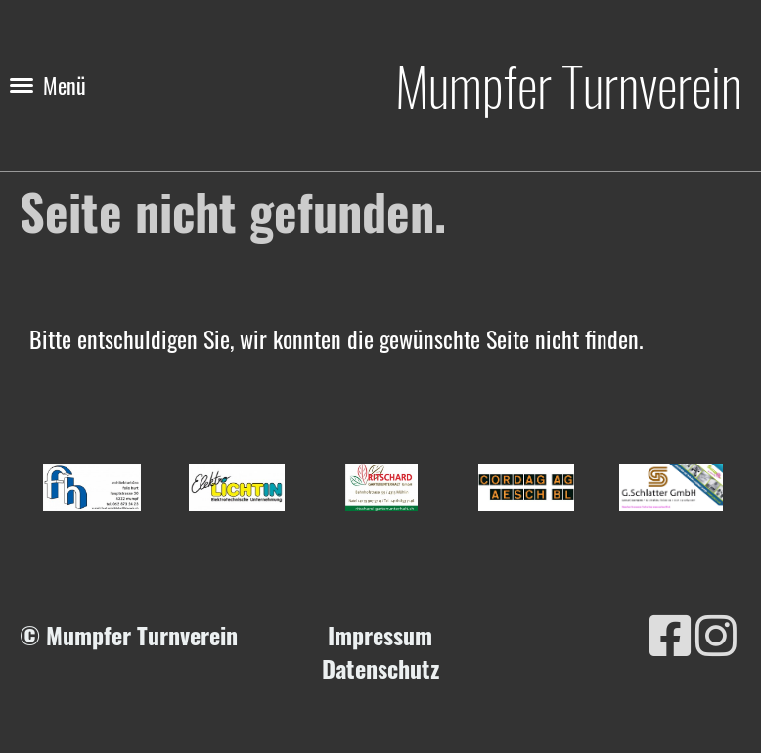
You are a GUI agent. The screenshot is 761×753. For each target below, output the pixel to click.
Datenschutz (380, 668)
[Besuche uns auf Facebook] (670, 632)
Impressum (380, 634)
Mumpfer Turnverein (568, 85)
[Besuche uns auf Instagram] (716, 632)
